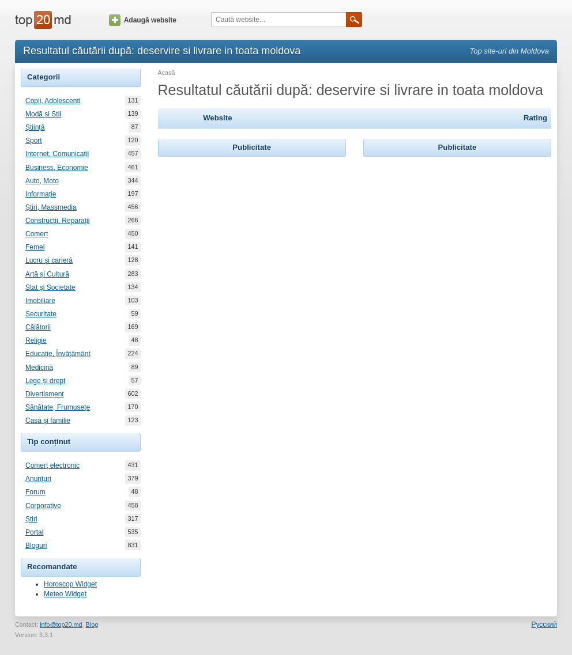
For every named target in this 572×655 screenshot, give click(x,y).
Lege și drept (45, 380)
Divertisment (44, 394)
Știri (31, 519)
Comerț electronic (52, 465)
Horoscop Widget (70, 584)
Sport (33, 140)
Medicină (39, 367)
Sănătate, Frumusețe (57, 407)
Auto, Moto (42, 180)
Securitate (41, 314)
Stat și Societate (50, 287)
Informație (40, 194)
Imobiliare (40, 300)
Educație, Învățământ (58, 353)
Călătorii (38, 327)
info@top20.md (61, 624)
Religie (36, 340)
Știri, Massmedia (51, 207)
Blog (92, 624)
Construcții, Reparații (57, 220)
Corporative (43, 505)
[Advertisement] (251, 232)
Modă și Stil (43, 114)
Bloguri (36, 545)
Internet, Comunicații (57, 153)
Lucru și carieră (49, 260)
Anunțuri (38, 478)
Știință (34, 127)
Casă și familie (47, 420)
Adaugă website (142, 20)
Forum (35, 492)
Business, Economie (56, 167)
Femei (34, 247)
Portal (34, 532)
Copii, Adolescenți (52, 100)
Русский (544, 624)
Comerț (36, 233)
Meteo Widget (65, 594)
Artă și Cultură (47, 274)
